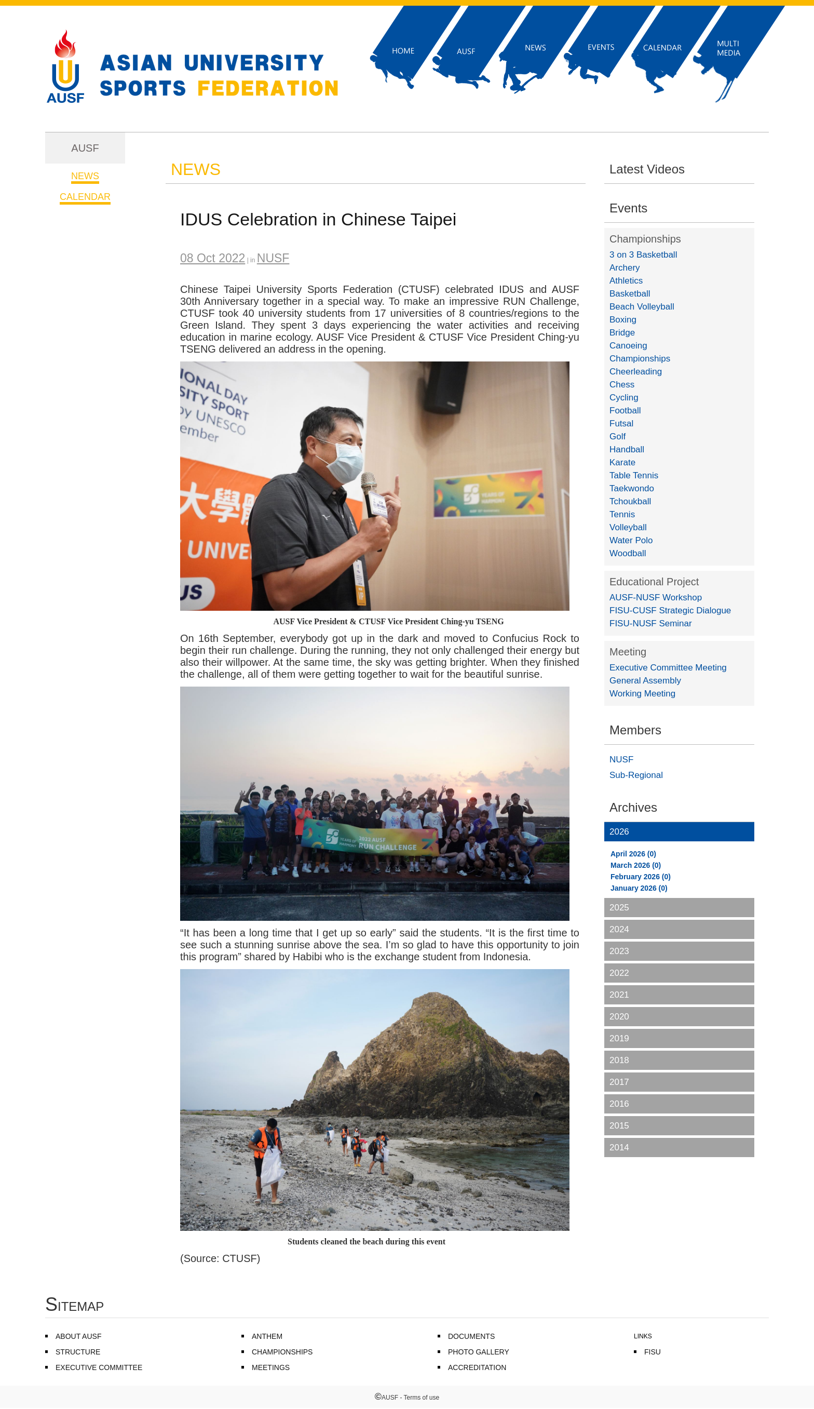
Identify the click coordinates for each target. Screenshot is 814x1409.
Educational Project (654, 581)
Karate (622, 462)
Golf (617, 436)
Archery (624, 268)
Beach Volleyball (641, 307)
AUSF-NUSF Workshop (655, 597)
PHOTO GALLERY (478, 1352)
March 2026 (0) (635, 865)
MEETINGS (271, 1367)
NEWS (85, 176)
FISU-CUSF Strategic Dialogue (670, 610)
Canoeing (628, 346)
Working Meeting (642, 694)
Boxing (622, 320)
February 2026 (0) (640, 877)
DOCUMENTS (471, 1336)
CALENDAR (85, 197)
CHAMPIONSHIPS (282, 1352)
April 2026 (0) (633, 854)
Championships (645, 239)
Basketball (629, 294)
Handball (626, 449)
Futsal (621, 423)
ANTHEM (267, 1336)
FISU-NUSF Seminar (650, 623)
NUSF (621, 759)
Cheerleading (635, 372)
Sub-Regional (636, 775)
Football (625, 410)
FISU (652, 1352)
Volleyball (628, 527)
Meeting (627, 651)
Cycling (624, 397)
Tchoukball (630, 501)
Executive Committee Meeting (668, 668)
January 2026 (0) (639, 888)
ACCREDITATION (477, 1367)
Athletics (626, 281)
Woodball (627, 553)
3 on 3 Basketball (643, 255)
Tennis (622, 514)
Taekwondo (631, 488)
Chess (621, 385)
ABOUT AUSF (78, 1336)
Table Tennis (633, 475)
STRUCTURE (78, 1352)
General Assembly (645, 681)
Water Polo (631, 540)
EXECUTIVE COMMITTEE (99, 1367)
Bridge (622, 333)
